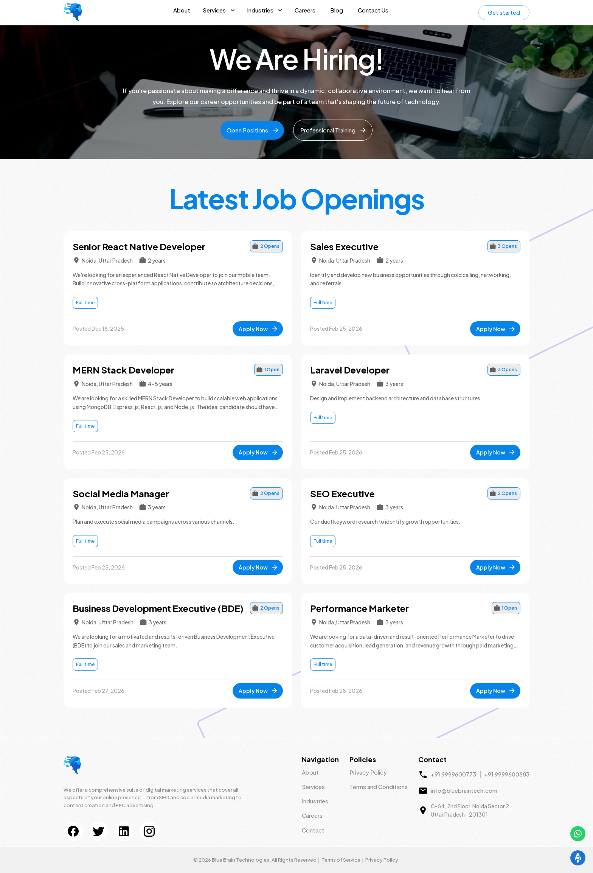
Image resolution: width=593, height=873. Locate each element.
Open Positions (253, 130)
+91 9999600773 (453, 774)
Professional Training (333, 130)
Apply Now (258, 329)
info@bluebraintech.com (464, 790)
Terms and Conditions (378, 786)
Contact (313, 830)
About (181, 10)
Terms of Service (340, 860)
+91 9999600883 (506, 774)
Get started (504, 12)
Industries (260, 10)
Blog (336, 10)
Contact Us (373, 10)
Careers (305, 10)
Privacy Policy (368, 772)
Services (214, 10)
